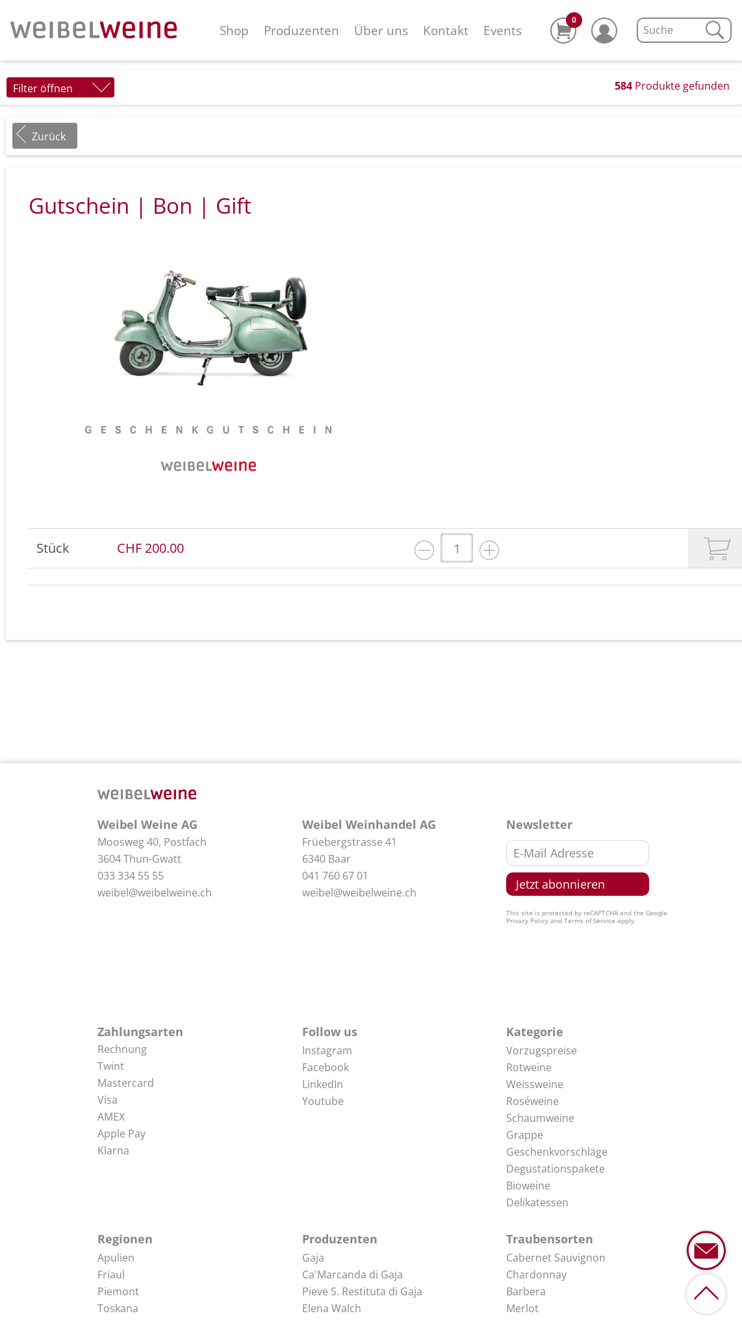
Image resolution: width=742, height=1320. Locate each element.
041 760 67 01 (335, 876)
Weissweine (534, 1084)
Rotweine (529, 1067)
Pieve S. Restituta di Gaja (362, 1291)
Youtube (323, 1101)
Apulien (115, 1257)
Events (502, 30)
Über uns (381, 30)
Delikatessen (537, 1202)
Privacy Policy (527, 920)
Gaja (313, 1257)
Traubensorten (549, 1239)
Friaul (111, 1274)
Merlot (522, 1308)
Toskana (117, 1308)
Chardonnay (536, 1274)
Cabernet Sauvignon (556, 1257)
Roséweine (532, 1101)
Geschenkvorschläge (557, 1152)
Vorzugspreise (541, 1050)
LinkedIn (322, 1084)
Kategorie (534, 1031)
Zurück (49, 136)
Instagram (327, 1050)
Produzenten (301, 30)
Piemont (118, 1291)
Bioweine (528, 1185)
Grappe (524, 1135)
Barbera (526, 1291)
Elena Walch (331, 1308)
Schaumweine (540, 1118)
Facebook (325, 1067)
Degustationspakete (555, 1168)
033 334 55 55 (130, 876)
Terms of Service (589, 920)
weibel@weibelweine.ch (154, 892)
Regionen (125, 1239)
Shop (234, 30)
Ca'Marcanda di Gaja (352, 1274)
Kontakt (445, 30)
